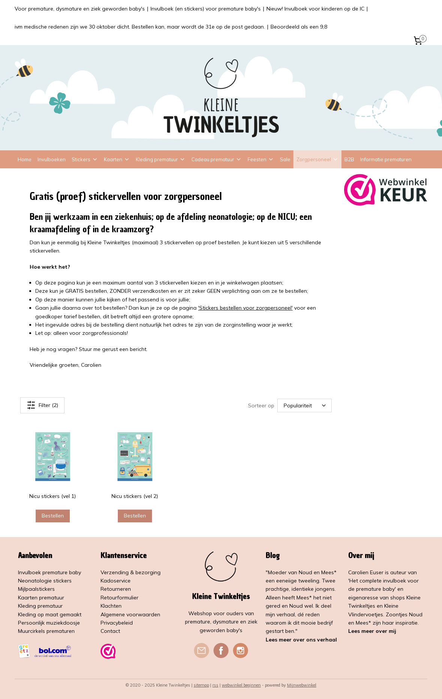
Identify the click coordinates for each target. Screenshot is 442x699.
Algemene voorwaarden (130, 614)
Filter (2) (42, 405)
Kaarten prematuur (41, 597)
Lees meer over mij (372, 631)
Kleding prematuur (160, 159)
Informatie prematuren (386, 159)
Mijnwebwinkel (301, 685)
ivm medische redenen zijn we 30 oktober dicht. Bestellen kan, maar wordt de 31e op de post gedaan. (140, 26)
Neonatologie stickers (45, 580)
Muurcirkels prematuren (46, 631)
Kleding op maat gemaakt (49, 614)
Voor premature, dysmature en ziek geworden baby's (80, 8)
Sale (285, 159)
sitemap (201, 685)
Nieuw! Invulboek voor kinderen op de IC (315, 8)
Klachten (111, 605)
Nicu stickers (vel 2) (135, 496)
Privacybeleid (117, 622)
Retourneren (116, 589)
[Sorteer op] (305, 405)
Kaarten (117, 159)
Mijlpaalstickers (36, 589)
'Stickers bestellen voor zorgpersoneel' (245, 307)
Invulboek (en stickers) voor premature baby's (205, 8)
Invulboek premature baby (49, 572)
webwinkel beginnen (241, 685)
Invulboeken (52, 159)
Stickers (85, 159)
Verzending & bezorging (131, 572)
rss (215, 685)
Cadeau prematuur (216, 159)
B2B (349, 159)
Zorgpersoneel (317, 159)
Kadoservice (116, 580)
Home (25, 159)
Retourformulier (119, 597)
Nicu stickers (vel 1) (53, 496)
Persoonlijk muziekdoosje (49, 622)
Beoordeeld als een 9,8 (299, 26)
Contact (110, 631)
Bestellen (53, 515)
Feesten (261, 159)
